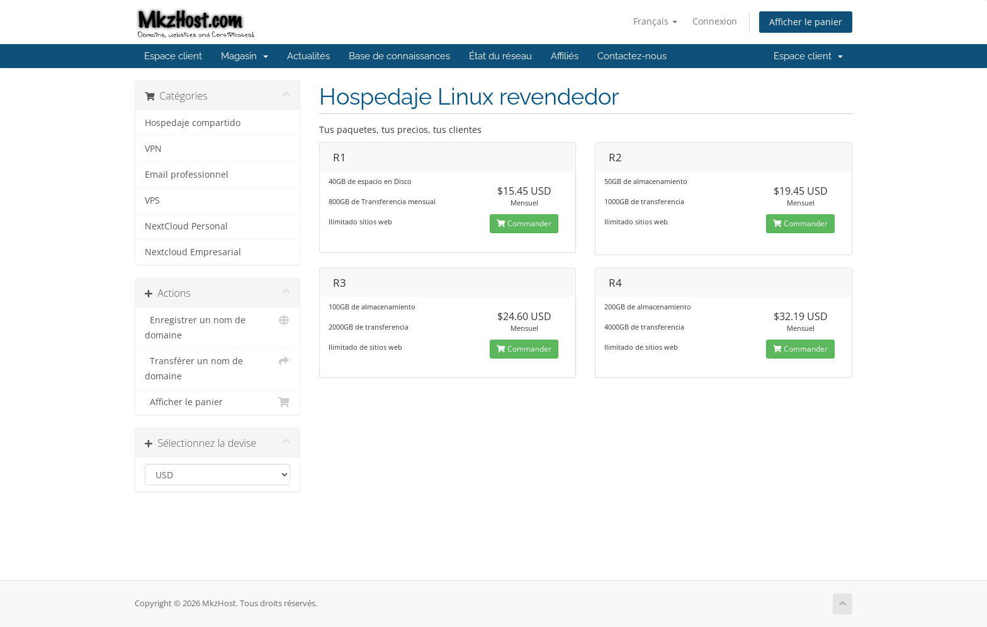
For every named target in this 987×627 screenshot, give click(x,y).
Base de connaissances (399, 56)
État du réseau (500, 56)
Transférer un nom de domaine (217, 368)
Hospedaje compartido (192, 123)
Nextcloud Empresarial (193, 252)
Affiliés (564, 56)
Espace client (173, 56)
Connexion (714, 21)
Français (655, 21)
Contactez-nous (632, 56)
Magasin (244, 56)
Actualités (308, 56)
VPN (153, 148)
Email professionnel (186, 174)
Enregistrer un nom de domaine (217, 327)
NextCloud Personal (186, 226)
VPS (152, 200)
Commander (524, 223)
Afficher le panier (805, 22)
